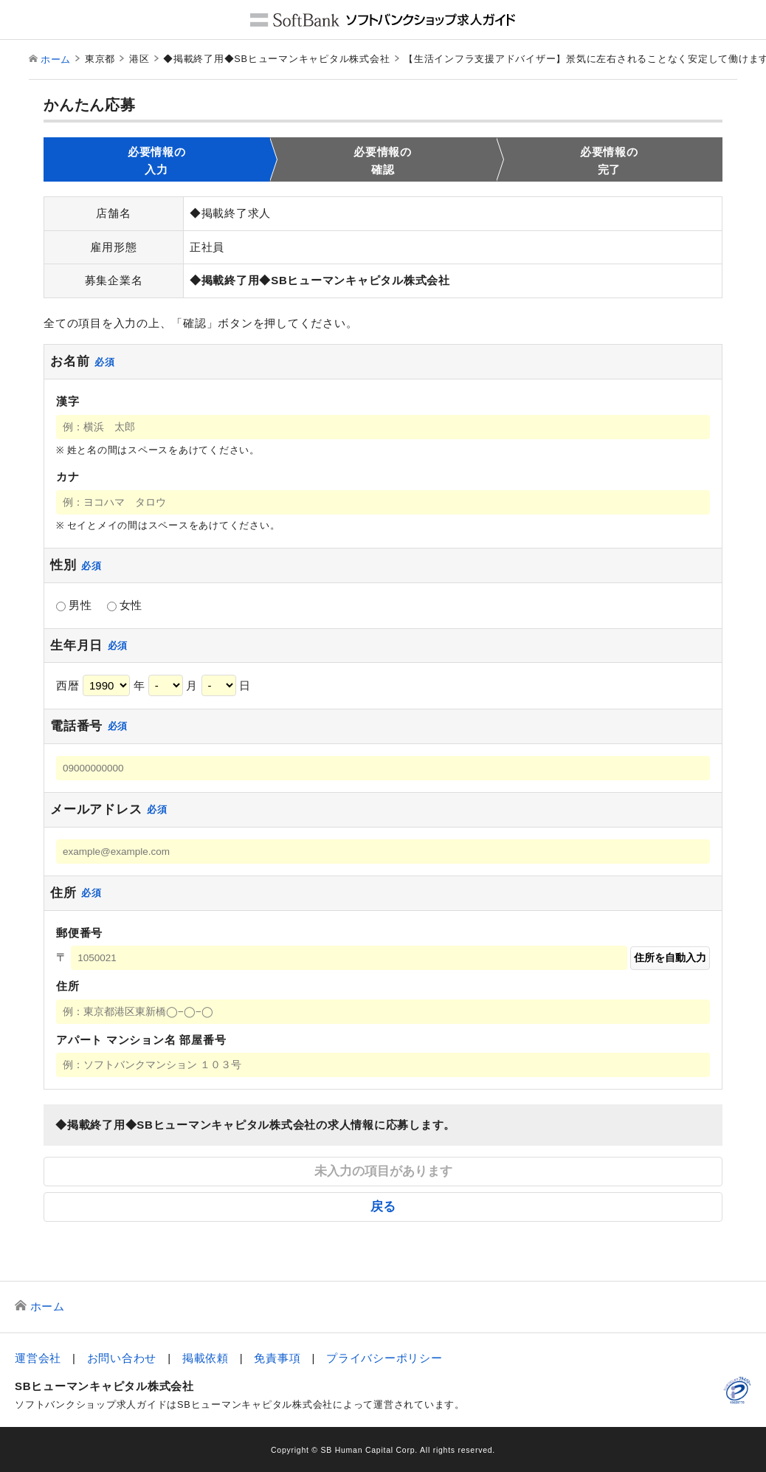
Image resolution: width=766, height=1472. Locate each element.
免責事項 (277, 1358)
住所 (68, 986)
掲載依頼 (205, 1358)
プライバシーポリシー (384, 1358)
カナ (68, 476)
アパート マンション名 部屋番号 (141, 1040)
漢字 (68, 401)
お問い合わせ (122, 1358)
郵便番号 (79, 932)
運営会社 (38, 1358)
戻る (383, 1206)
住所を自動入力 (670, 957)
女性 (125, 605)
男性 (74, 605)
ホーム (56, 59)
